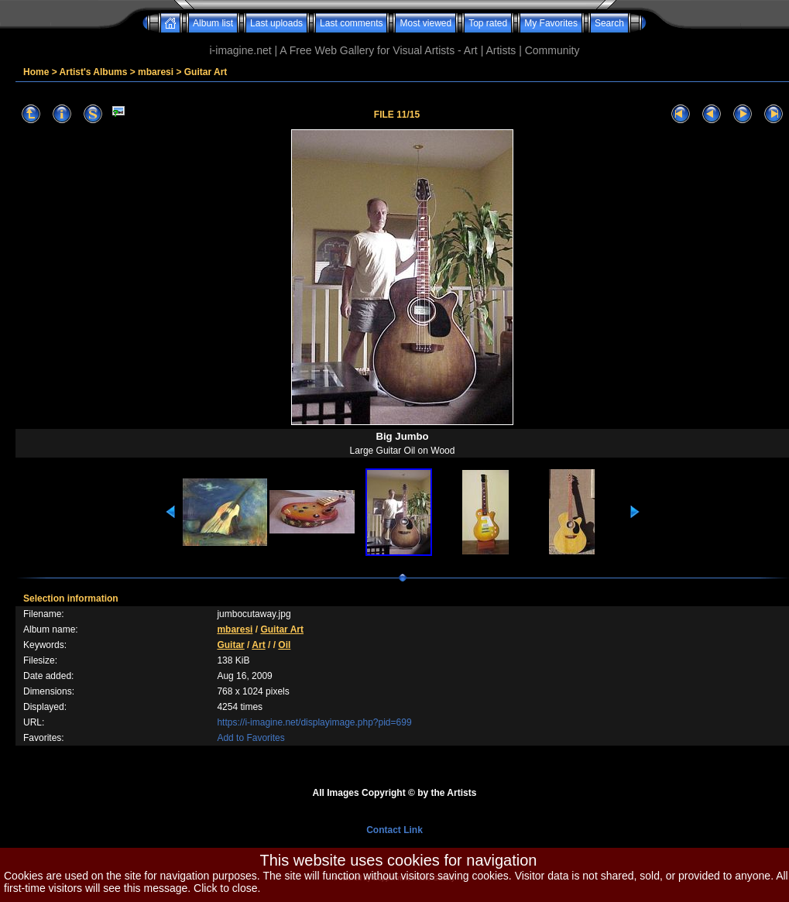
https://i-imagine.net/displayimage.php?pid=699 (314, 722)
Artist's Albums (94, 72)
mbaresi (155, 72)
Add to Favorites (250, 737)
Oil (284, 645)
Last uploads (276, 23)
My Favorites (551, 23)
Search (609, 23)
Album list (213, 23)
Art (258, 645)
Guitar (230, 645)
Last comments (351, 23)
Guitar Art (206, 72)
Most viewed (425, 23)
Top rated (487, 23)
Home (36, 72)
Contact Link (394, 830)
